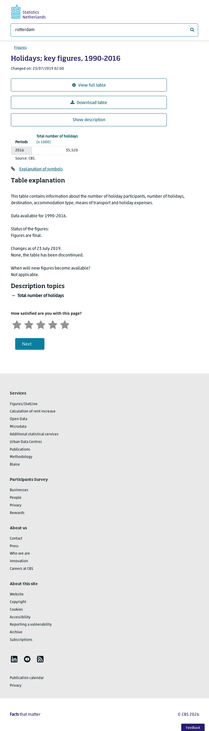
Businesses (19, 490)
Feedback (193, 728)
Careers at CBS (21, 569)
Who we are (20, 553)
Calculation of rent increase (33, 411)
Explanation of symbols (41, 169)
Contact (16, 538)
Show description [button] (89, 120)
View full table (89, 85)
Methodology (21, 457)
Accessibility (20, 617)
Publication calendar (27, 678)
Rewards (17, 513)
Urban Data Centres (26, 442)
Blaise (15, 464)
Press (14, 546)
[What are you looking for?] (104, 29)
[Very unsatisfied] (17, 324)
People (15, 498)
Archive (16, 632)
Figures (20, 48)
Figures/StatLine (24, 404)
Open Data (18, 419)
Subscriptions (21, 640)
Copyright (18, 602)
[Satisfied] (53, 324)
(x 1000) (57, 139)
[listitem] (14, 659)
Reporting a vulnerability (31, 624)
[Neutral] (41, 324)
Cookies (16, 609)
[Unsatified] (29, 324)
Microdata (18, 427)
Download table (88, 102)
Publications (20, 449)
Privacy (15, 505)
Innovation (19, 561)
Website (17, 594)
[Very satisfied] (65, 324)
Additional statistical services (34, 434)
